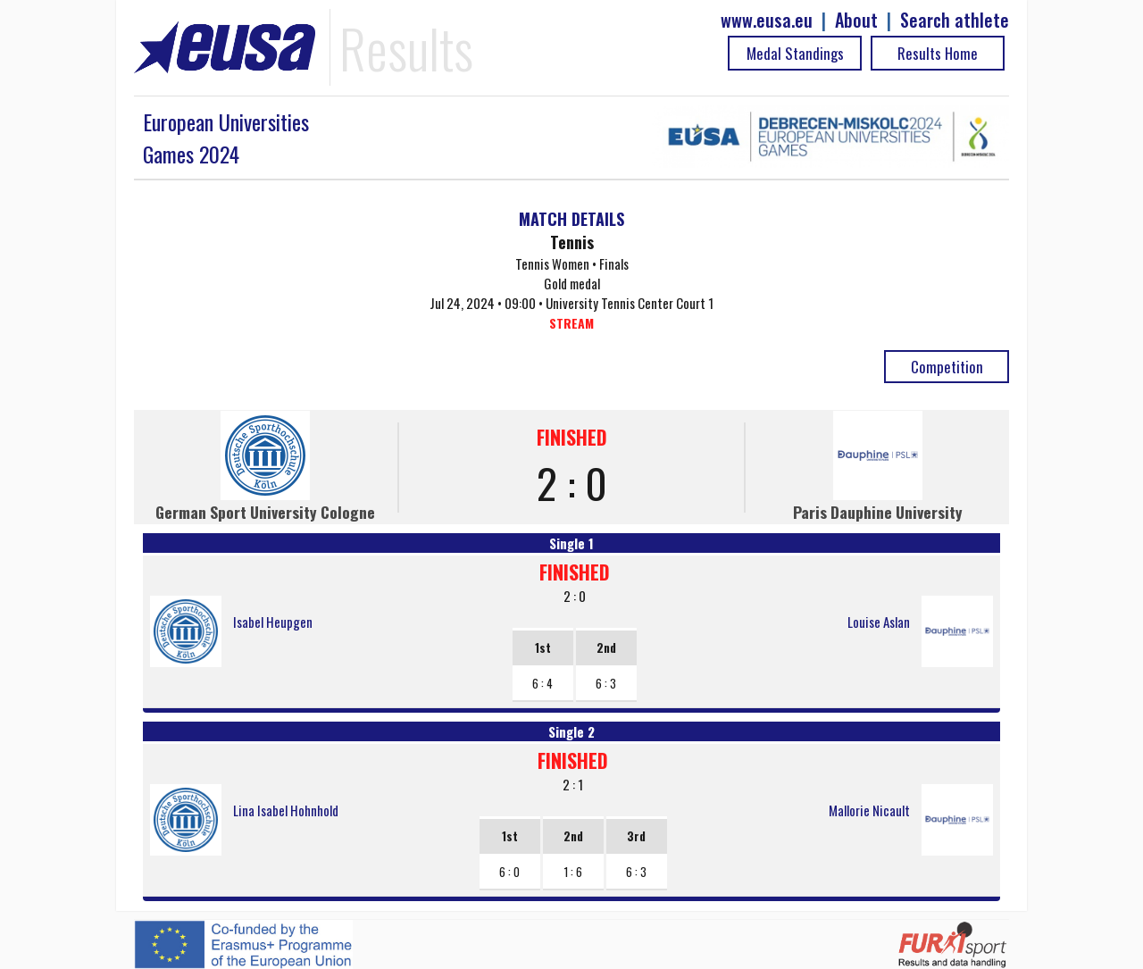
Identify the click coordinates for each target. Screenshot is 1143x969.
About (856, 20)
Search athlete (954, 20)
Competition (947, 366)
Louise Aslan (878, 621)
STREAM (571, 322)
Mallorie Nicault (869, 810)
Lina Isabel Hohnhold (285, 810)
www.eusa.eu (767, 20)
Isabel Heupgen (273, 621)
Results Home (937, 53)
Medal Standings (795, 53)
